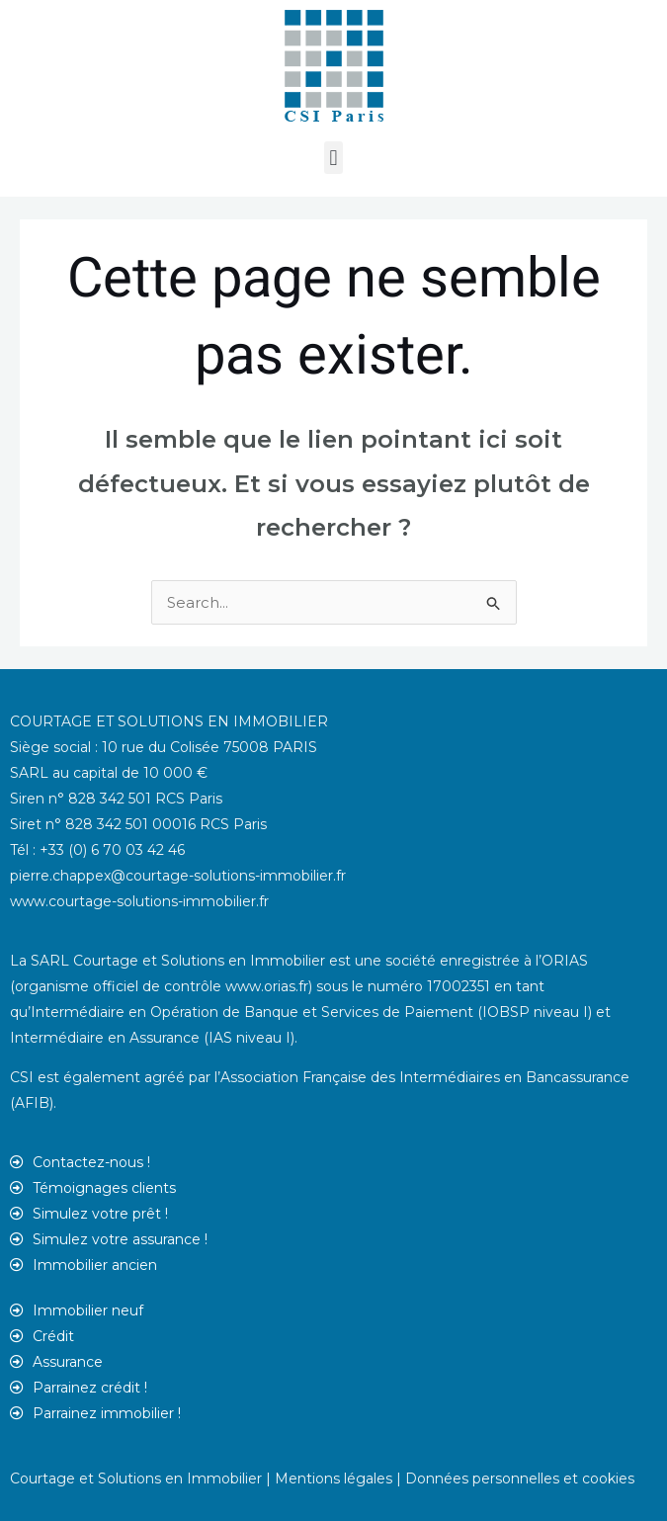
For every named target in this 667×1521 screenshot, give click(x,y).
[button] (333, 157)
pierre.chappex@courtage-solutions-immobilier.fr (178, 876)
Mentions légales (333, 1478)
